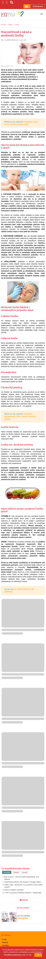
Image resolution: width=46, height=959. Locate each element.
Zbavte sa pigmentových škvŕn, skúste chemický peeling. (20, 416)
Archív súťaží (23, 907)
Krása (17, 24)
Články (10, 24)
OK (38, 955)
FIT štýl (3, 24)
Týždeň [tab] (16, 872)
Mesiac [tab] (24, 872)
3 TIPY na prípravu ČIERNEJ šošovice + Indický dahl (22, 892)
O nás (4, 939)
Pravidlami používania (12, 955)
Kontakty (5, 945)
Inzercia (5, 942)
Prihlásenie (37, 6)
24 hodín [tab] (7, 872)
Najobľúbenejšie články (15, 868)
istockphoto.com (8, 66)
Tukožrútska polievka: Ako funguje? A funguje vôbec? (22, 882)
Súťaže (24, 900)
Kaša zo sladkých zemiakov (14, 890)
